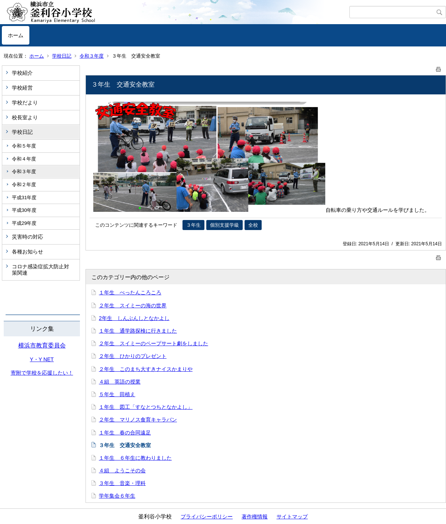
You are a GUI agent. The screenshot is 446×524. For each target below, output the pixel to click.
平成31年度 (24, 197)
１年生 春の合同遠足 (125, 433)
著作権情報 (255, 517)
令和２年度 (24, 184)
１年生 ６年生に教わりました (135, 458)
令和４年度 (24, 159)
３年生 (193, 225)
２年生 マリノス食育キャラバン (138, 420)
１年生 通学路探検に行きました (138, 331)
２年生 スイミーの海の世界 (133, 305)
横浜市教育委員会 (42, 345)
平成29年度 (24, 223)
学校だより (25, 103)
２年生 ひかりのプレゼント (133, 356)
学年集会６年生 (117, 496)
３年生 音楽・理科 (122, 483)
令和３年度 (92, 56)
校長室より (25, 117)
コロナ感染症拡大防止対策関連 (40, 269)
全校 (253, 225)
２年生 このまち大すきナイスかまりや (146, 369)
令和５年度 (24, 146)
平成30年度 (24, 210)
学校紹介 (22, 73)
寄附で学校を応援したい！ (42, 373)
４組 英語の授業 (119, 382)
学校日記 (61, 56)
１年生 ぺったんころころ (130, 292)
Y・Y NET (42, 359)
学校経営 (22, 88)
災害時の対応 (27, 237)
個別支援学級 (224, 225)
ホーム (15, 35)
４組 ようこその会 (122, 470)
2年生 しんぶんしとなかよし (134, 318)
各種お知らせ (27, 252)
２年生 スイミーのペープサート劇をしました (153, 343)
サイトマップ (292, 517)
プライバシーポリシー (207, 517)
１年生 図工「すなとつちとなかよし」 (146, 407)
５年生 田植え (117, 394)
